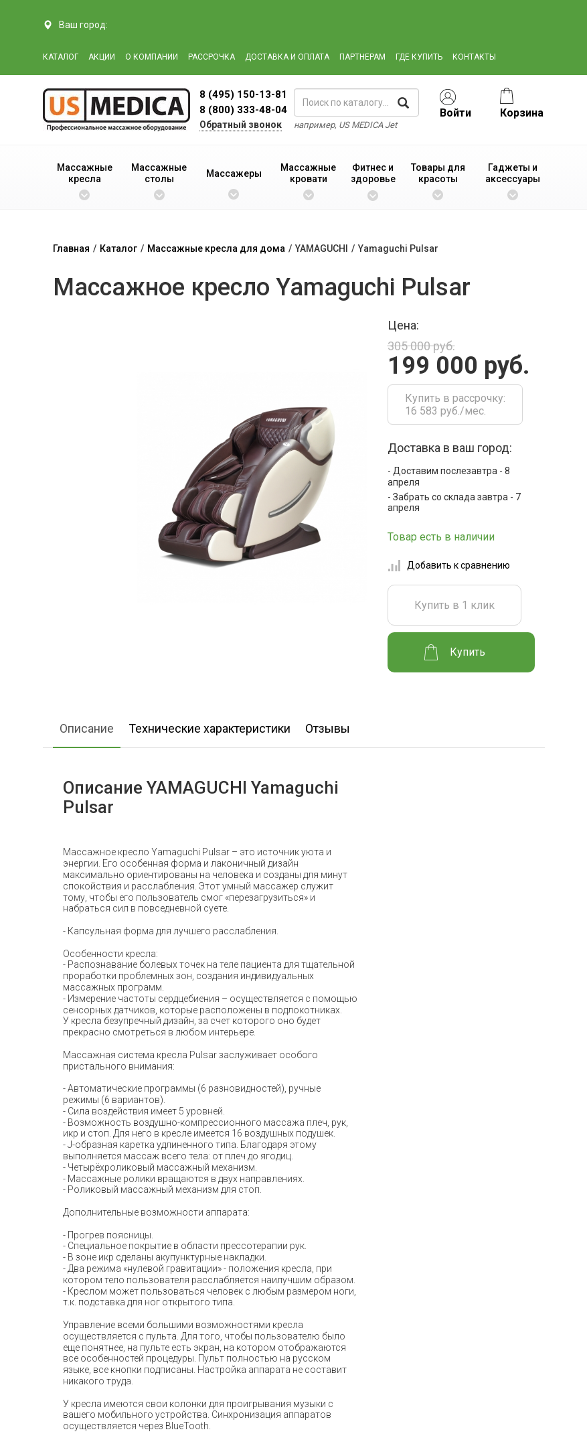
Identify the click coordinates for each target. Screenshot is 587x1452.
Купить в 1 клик (454, 605)
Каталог (60, 57)
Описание (87, 728)
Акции (101, 57)
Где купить (419, 57)
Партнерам (362, 57)
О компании (151, 57)
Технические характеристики (209, 728)
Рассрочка (211, 57)
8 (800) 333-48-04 (243, 110)
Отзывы (327, 728)
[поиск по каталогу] (357, 102)
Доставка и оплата (287, 57)
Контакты (474, 57)
